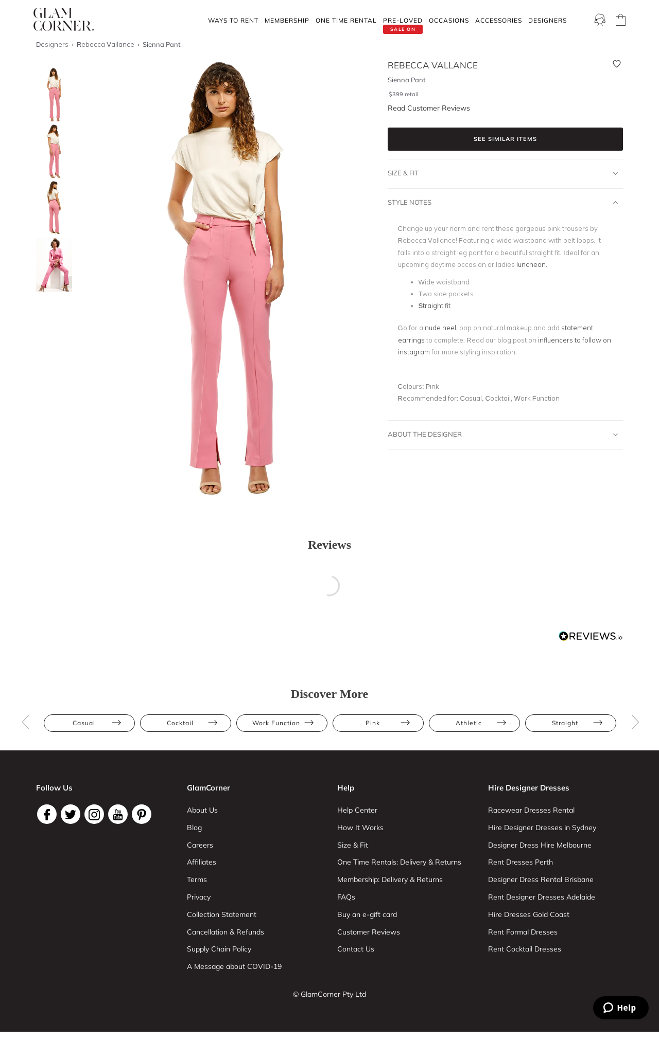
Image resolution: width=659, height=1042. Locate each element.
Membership (287, 20)
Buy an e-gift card (367, 914)
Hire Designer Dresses (528, 788)
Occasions (449, 20)
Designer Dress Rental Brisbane (541, 879)
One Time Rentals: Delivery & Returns (399, 862)
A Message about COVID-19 (234, 966)
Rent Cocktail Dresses (524, 949)
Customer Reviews (368, 932)
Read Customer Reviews (429, 108)
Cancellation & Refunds (225, 932)
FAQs (346, 897)
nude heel (440, 328)
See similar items (505, 138)
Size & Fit (503, 173)
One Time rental (346, 20)
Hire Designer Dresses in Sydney (542, 827)
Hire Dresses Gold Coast (528, 914)
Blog (194, 827)
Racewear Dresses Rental (531, 810)
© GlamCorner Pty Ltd (329, 994)
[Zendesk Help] (621, 1007)
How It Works (360, 827)
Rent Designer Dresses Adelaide (541, 897)
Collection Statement (221, 914)
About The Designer (503, 434)
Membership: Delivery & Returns (390, 879)
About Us (202, 810)
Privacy (199, 897)
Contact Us (355, 949)
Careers (200, 845)
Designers (547, 20)
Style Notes (503, 202)
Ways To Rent (233, 20)
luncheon (531, 264)
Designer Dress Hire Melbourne (540, 845)
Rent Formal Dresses (523, 932)
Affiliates (201, 862)
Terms (197, 879)
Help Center (357, 810)
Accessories (498, 20)
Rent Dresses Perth (520, 862)
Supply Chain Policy (219, 949)
